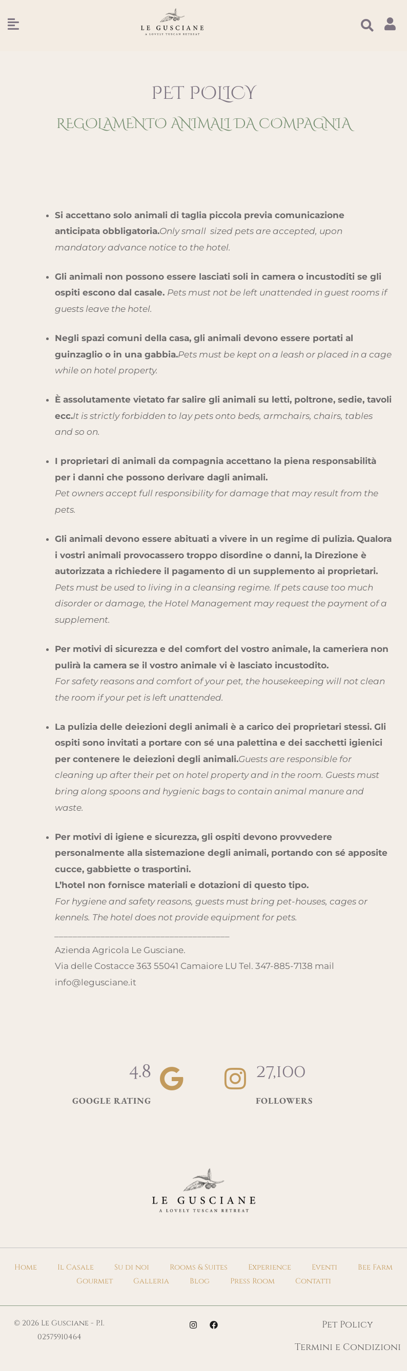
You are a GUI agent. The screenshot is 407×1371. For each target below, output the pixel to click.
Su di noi (131, 1267)
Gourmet (94, 1281)
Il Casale (75, 1267)
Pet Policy (347, 1324)
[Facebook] (214, 1325)
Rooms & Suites (199, 1267)
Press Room (252, 1281)
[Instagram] (193, 1325)
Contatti (313, 1281)
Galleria (151, 1281)
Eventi (324, 1267)
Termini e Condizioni (348, 1347)
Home (25, 1267)
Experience (269, 1267)
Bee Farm (375, 1267)
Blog (200, 1281)
